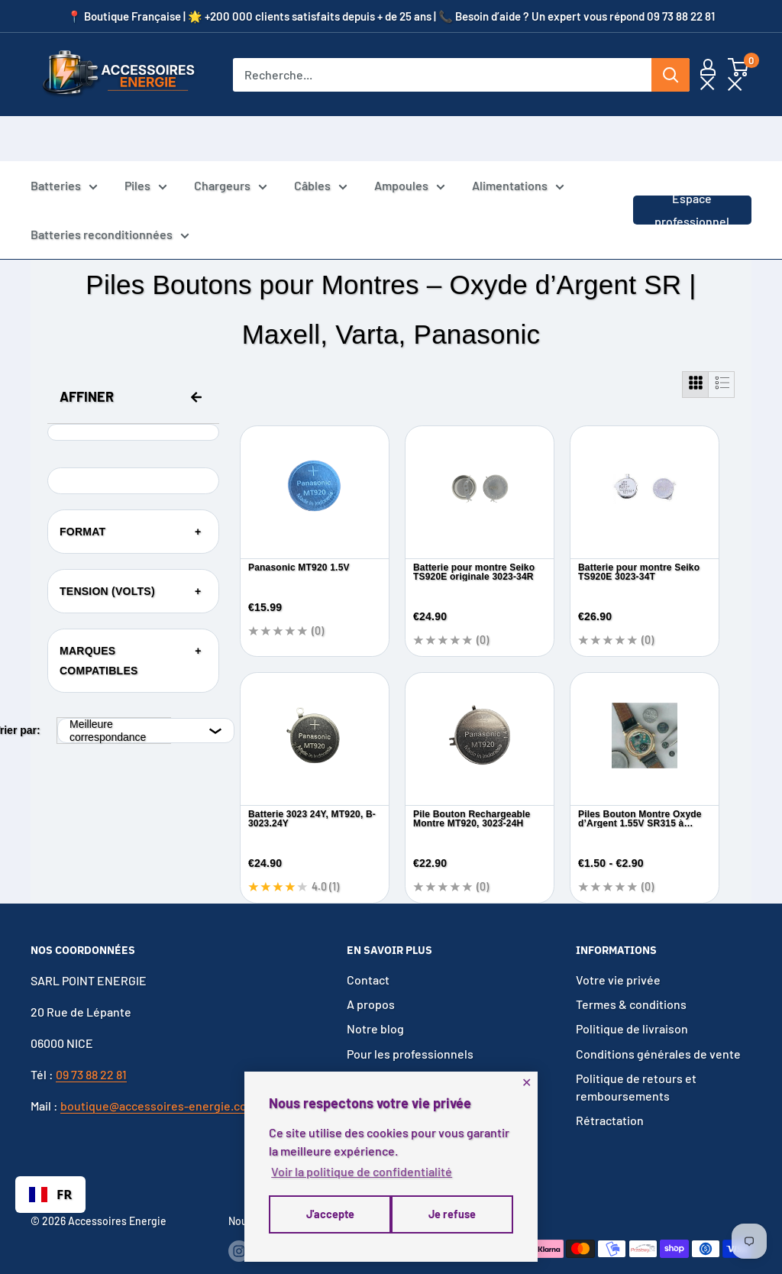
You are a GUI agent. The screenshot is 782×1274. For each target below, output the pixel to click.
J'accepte (453, 1217)
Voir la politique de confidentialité (361, 1175)
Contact (368, 951)
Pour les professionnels (410, 1025)
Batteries (64, 142)
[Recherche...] (442, 75)
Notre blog (375, 1001)
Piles (145, 142)
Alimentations (518, 142)
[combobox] (50, 1194)
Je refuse (328, 1217)
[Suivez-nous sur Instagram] (239, 1222)
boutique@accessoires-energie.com (158, 1077)
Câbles (320, 142)
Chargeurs (230, 142)
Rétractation (610, 1092)
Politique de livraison (632, 1001)
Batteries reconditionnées (110, 191)
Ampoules (409, 142)
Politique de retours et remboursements (636, 1058)
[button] (738, 74)
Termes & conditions (631, 975)
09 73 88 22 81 (91, 1046)
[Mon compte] (708, 74)
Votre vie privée (618, 951)
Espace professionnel (691, 164)
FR (50, 1194)
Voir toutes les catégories (416, 1050)
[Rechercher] (670, 75)
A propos (371, 975)
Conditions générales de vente (658, 1025)
